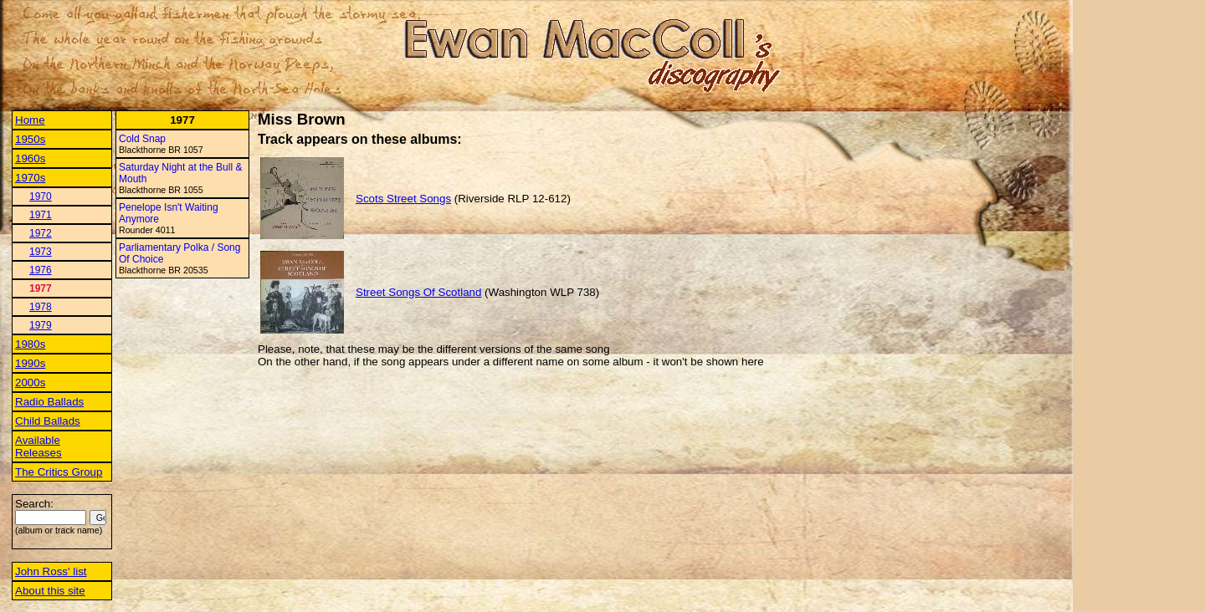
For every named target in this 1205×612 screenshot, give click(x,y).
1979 (40, 325)
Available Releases (38, 446)
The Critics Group (58, 472)
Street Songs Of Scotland (418, 292)
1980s (30, 344)
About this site (50, 590)
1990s (30, 363)
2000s (30, 382)
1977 (40, 288)
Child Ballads (47, 421)
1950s (30, 139)
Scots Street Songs (403, 198)
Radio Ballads (49, 401)
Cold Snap (142, 139)
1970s (30, 177)
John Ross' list (51, 571)
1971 (40, 215)
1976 (40, 270)
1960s (30, 158)
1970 (40, 196)
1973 (40, 252)
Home (30, 120)
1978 (40, 307)
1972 (40, 233)
